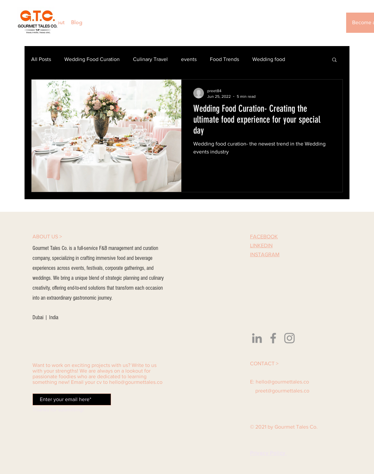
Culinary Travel (150, 59)
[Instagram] (289, 338)
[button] (334, 60)
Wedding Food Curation (92, 59)
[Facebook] (273, 338)
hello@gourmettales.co (135, 382)
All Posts (41, 59)
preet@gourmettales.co (282, 390)
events (189, 59)
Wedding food (268, 59)
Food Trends (224, 59)
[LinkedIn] (257, 338)
